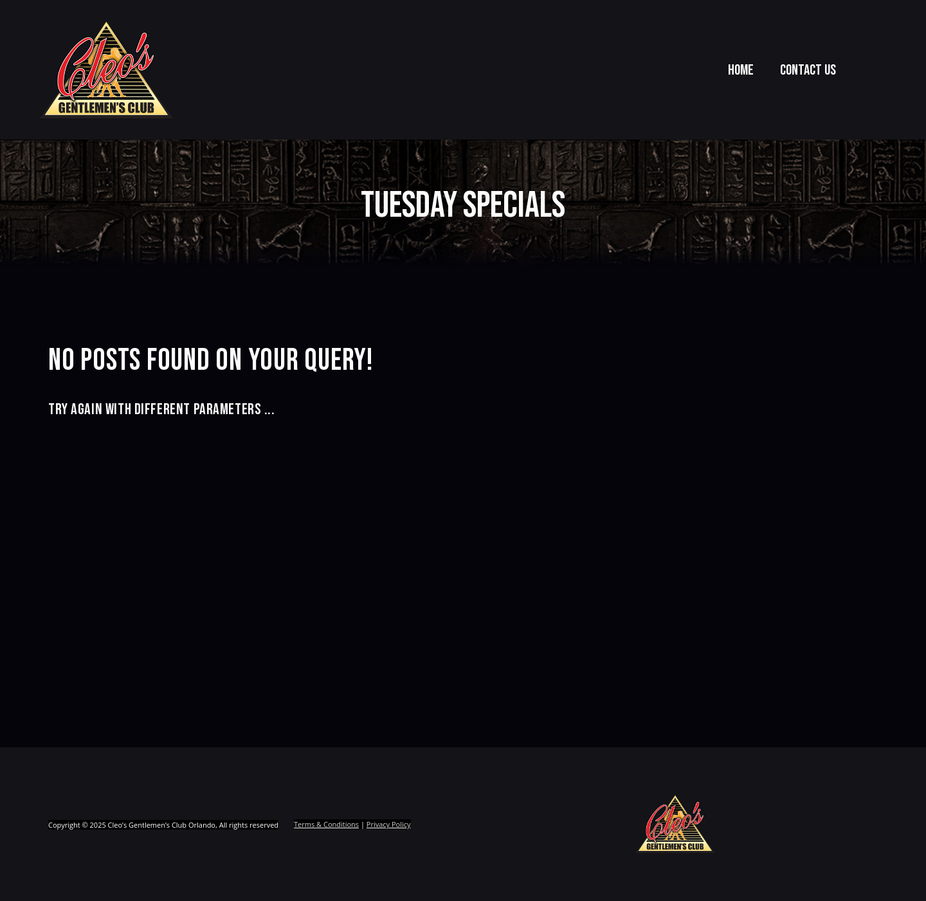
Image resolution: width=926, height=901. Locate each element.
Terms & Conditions (326, 825)
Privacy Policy (389, 825)
